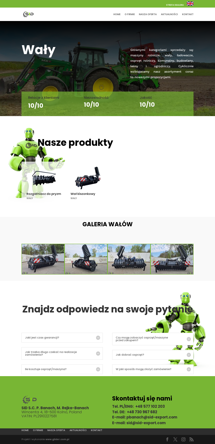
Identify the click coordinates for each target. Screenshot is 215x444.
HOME (116, 14)
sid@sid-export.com (146, 423)
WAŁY (30, 198)
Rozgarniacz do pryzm (44, 194)
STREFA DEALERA (175, 5)
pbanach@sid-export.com (151, 417)
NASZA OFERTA (148, 14)
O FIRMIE (130, 14)
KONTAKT (188, 14)
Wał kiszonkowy (83, 194)
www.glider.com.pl (57, 439)
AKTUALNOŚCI (169, 14)
